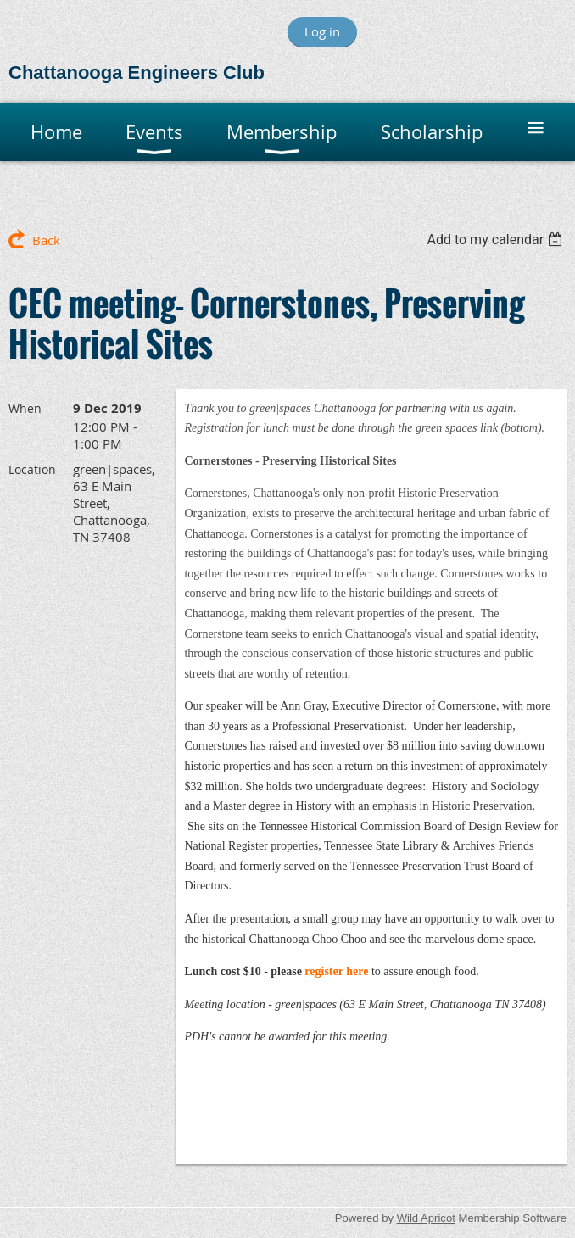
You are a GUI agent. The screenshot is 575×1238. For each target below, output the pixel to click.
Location (32, 469)
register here (336, 971)
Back (46, 239)
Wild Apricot (426, 1218)
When (25, 408)
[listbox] (497, 239)
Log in (322, 31)
